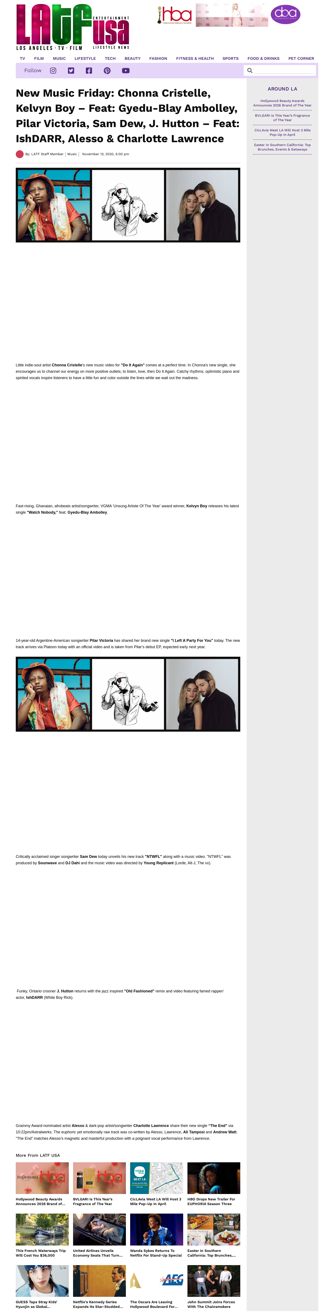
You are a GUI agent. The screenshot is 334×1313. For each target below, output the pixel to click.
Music (59, 58)
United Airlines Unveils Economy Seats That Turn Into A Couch (96, 1253)
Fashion (158, 58)
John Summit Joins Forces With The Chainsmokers (211, 1304)
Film (39, 58)
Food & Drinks (263, 58)
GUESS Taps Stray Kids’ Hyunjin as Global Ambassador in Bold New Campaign (38, 1304)
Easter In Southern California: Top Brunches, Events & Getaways (210, 1253)
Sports (231, 58)
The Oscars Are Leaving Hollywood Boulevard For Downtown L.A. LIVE (152, 1304)
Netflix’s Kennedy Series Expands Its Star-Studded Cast (96, 1304)
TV (22, 58)
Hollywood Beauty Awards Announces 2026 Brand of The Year (39, 1201)
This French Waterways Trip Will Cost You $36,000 (41, 1252)
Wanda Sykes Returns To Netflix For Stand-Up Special (156, 1252)
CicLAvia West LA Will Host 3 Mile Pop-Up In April (155, 1201)
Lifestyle (85, 58)
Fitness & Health (195, 58)
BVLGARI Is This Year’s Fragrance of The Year (92, 1201)
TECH (110, 58)
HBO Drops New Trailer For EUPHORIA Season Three (211, 1201)
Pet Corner (301, 58)
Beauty (133, 58)
